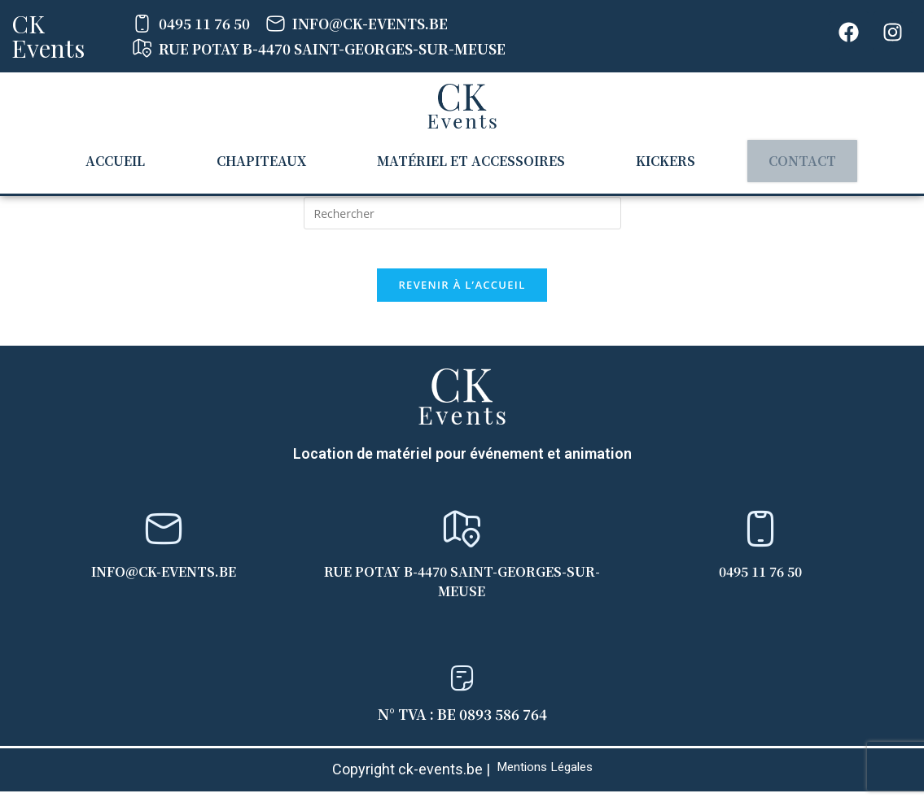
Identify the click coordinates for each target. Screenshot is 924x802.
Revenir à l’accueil (461, 295)
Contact (789, 160)
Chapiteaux (261, 159)
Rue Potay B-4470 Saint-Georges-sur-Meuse (462, 591)
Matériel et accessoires (466, 159)
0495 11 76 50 (760, 581)
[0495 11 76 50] (760, 539)
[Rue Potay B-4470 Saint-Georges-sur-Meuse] (461, 539)
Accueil (123, 159)
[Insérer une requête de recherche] (462, 213)
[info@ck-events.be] (163, 539)
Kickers (656, 159)
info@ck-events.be (164, 581)
